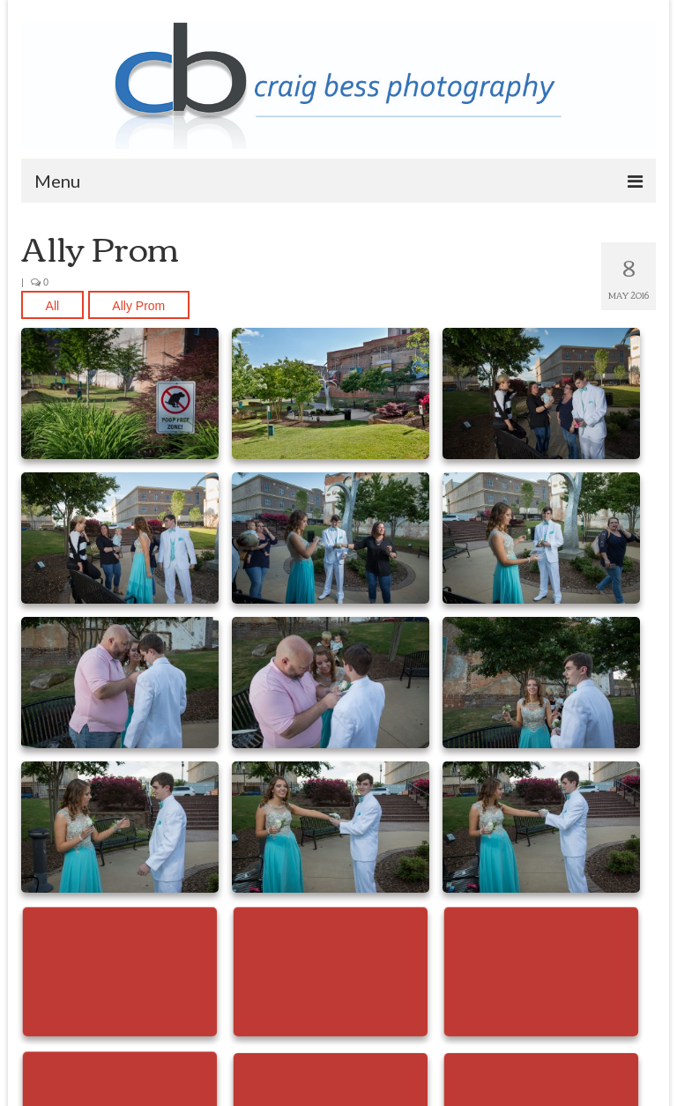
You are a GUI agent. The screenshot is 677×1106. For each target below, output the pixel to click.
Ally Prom (138, 306)
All (53, 306)
